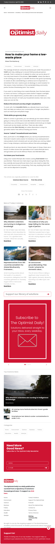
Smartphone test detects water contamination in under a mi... (30, 417)
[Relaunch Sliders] (30, 364)
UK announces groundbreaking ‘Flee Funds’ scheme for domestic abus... (38, 266)
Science (24, 430)
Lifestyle (35, 66)
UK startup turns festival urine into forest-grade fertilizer (30, 410)
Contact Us (32, 508)
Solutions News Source (20, 180)
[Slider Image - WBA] (26, 364)
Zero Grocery (19, 127)
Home (5, 12)
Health (16, 433)
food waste (40, 159)
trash (6, 72)
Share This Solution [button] (12, 61)
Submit (46, 468)
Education (8, 433)
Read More (7, 241)
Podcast (31, 503)
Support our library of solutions (22, 294)
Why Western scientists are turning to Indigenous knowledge (14, 224)
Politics (40, 430)
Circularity (18, 12)
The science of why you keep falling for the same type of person (39, 224)
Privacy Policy (33, 510)
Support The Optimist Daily (36, 500)
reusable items (21, 107)
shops (22, 137)
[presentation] (17, 457)
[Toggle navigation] (4, 8)
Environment (11, 12)
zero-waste (33, 76)
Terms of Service (33, 513)
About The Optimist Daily (36, 505)
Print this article (36, 180)
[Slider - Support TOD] (28, 364)
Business (32, 430)
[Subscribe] (25, 364)
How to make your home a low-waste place (32, 12)
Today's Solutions (34, 497)
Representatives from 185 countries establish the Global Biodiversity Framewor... (14, 266)
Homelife (27, 66)
